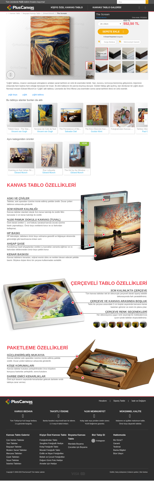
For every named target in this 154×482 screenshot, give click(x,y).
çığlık (24, 95)
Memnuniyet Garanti (129, 42)
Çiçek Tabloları (12, 457)
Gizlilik (112, 472)
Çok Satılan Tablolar (15, 440)
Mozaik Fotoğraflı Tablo (50, 450)
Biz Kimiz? (118, 440)
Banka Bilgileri (119, 450)
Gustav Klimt (96, 131)
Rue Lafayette (49, 170)
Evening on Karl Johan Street (21, 170)
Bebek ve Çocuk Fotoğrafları (52, 457)
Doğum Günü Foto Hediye (51, 460)
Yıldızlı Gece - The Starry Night (21, 129)
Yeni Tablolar (12, 443)
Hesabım (103, 401)
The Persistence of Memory (71, 129)
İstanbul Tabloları (13, 464)
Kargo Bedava (106, 42)
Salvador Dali (71, 131)
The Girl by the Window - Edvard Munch (82, 170)
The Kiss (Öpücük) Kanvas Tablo (99, 129)
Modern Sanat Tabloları (16, 450)
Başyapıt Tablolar (13, 447)
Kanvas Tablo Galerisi (107, 7)
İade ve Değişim (139, 401)
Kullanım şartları (133, 472)
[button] (110, 24)
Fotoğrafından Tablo (48, 440)
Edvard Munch (101, 17)
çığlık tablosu (38, 95)
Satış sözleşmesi (120, 472)
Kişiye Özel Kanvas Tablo (67, 7)
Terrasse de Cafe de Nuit (45, 129)
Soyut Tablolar (12, 460)
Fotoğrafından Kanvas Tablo (123, 129)
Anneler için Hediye (48, 464)
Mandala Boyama (76, 444)
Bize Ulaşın (118, 453)
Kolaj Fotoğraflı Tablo (49, 447)
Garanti (116, 443)
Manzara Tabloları (14, 453)
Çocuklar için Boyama (77, 447)
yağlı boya (12, 95)
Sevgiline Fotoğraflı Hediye (51, 443)
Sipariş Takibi (119, 401)
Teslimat (117, 447)
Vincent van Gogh (19, 131)
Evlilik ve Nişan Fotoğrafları (52, 453)
